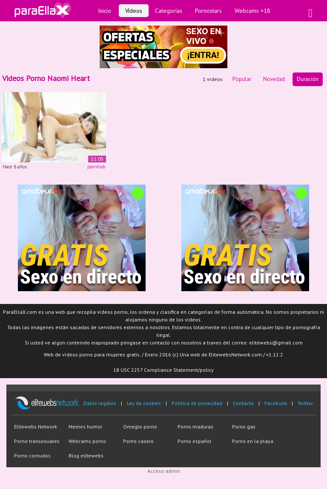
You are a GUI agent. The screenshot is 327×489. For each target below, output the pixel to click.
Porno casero (138, 441)
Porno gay (243, 426)
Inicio (104, 10)
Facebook (275, 403)
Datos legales (99, 403)
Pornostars (208, 10)
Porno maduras (195, 426)
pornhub (96, 167)
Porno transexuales (37, 441)
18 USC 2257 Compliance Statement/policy (163, 370)
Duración (307, 79)
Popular (241, 79)
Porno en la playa (252, 441)
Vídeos (133, 10)
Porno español (195, 441)
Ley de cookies (144, 403)
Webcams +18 (252, 10)
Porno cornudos (32, 455)
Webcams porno (87, 441)
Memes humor (85, 426)
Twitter (305, 403)
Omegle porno (140, 426)
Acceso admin (163, 471)
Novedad (274, 79)
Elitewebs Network (35, 426)
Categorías (168, 10)
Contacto (243, 403)
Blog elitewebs (86, 455)
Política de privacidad (197, 403)
